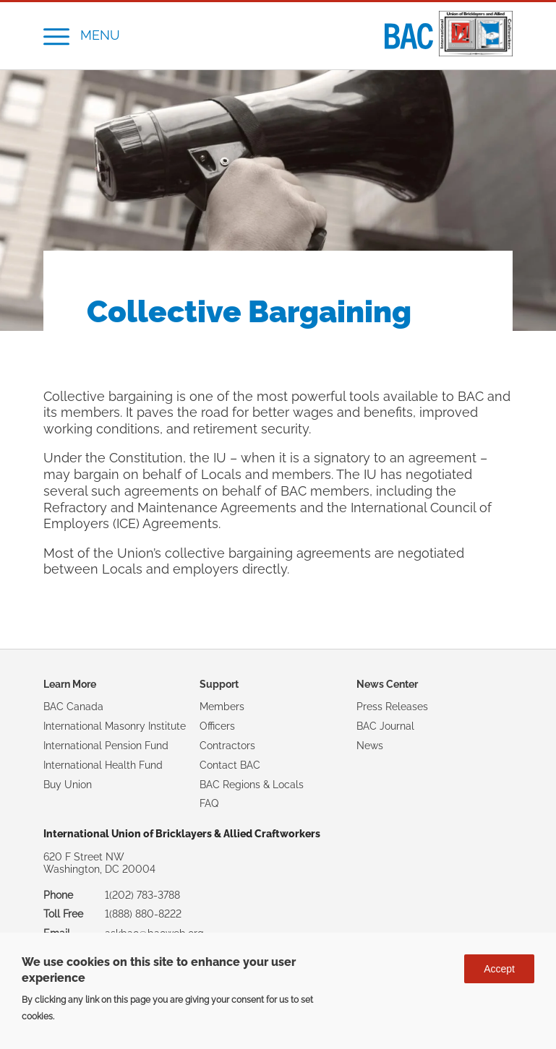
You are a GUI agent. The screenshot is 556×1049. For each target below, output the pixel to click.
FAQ (209, 803)
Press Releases (392, 706)
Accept (499, 969)
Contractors (227, 745)
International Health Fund (103, 765)
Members (222, 706)
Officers (217, 726)
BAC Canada (73, 706)
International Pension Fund (105, 745)
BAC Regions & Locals (252, 784)
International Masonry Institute (114, 726)
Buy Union (67, 784)
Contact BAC (230, 765)
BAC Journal (385, 726)
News (369, 745)
